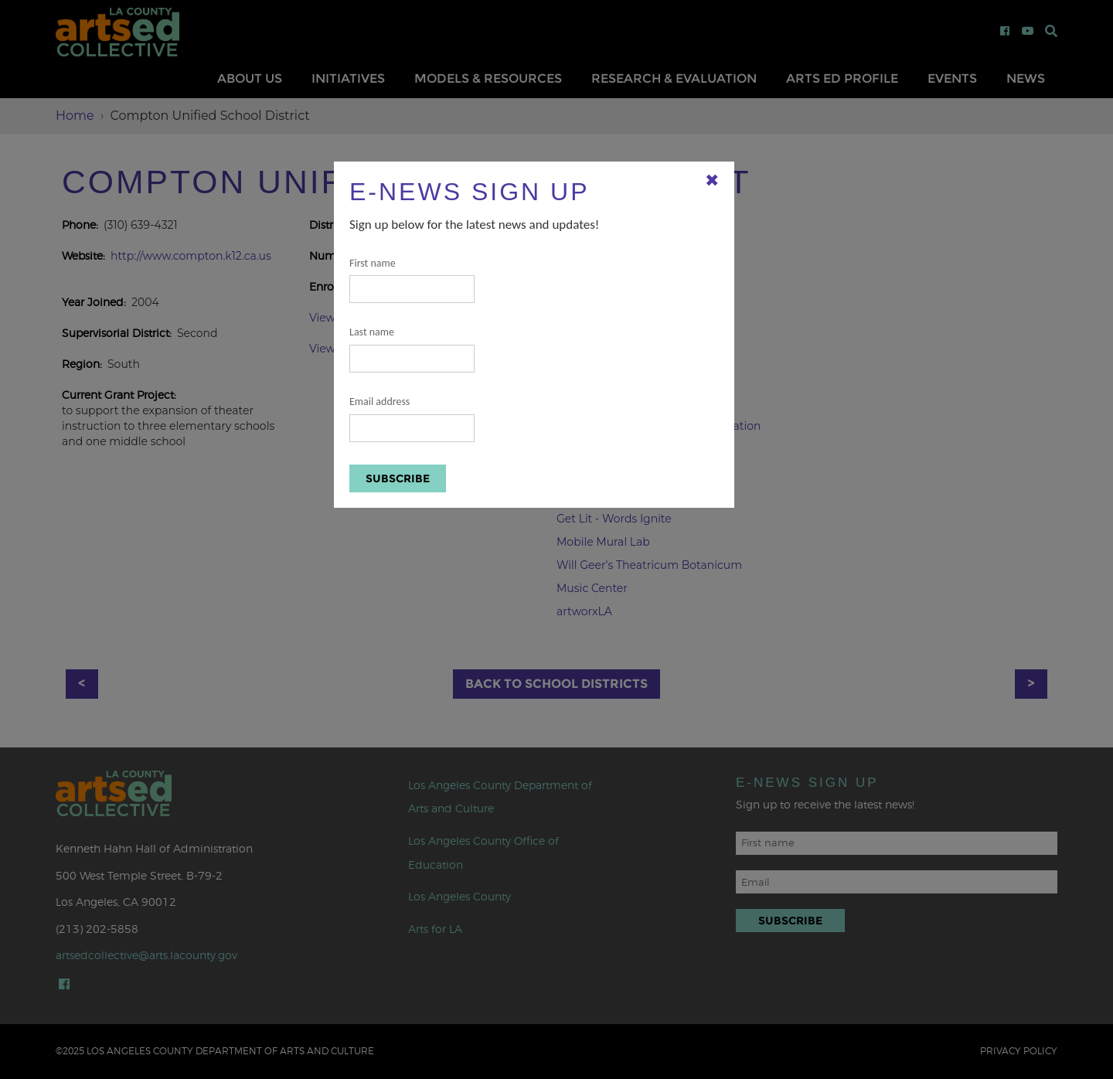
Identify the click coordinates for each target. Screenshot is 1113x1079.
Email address (412, 418)
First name (412, 280)
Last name (412, 349)
